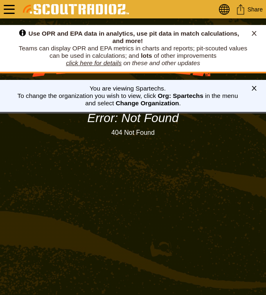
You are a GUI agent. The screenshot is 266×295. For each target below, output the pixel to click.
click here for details (94, 62)
